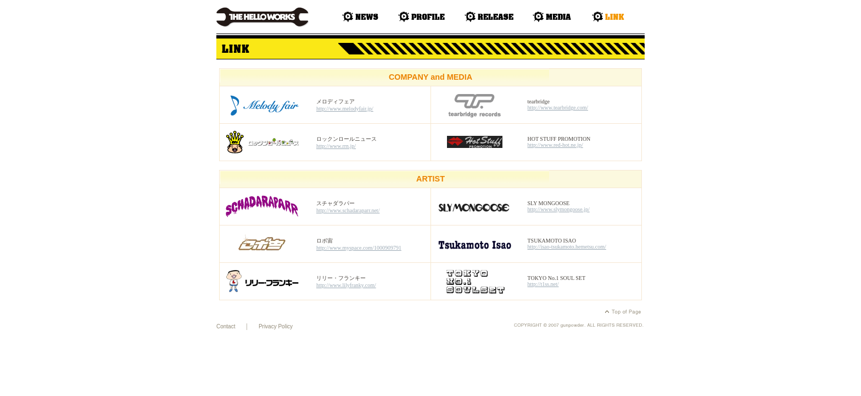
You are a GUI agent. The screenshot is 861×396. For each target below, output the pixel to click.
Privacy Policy (276, 326)
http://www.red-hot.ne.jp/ (555, 145)
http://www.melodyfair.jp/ (344, 109)
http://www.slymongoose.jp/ (559, 209)
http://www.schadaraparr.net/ (347, 210)
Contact (225, 326)
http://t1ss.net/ (543, 284)
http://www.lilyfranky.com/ (346, 285)
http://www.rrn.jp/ (336, 146)
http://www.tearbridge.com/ (558, 108)
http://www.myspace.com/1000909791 (358, 248)
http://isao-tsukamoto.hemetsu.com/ (567, 247)
